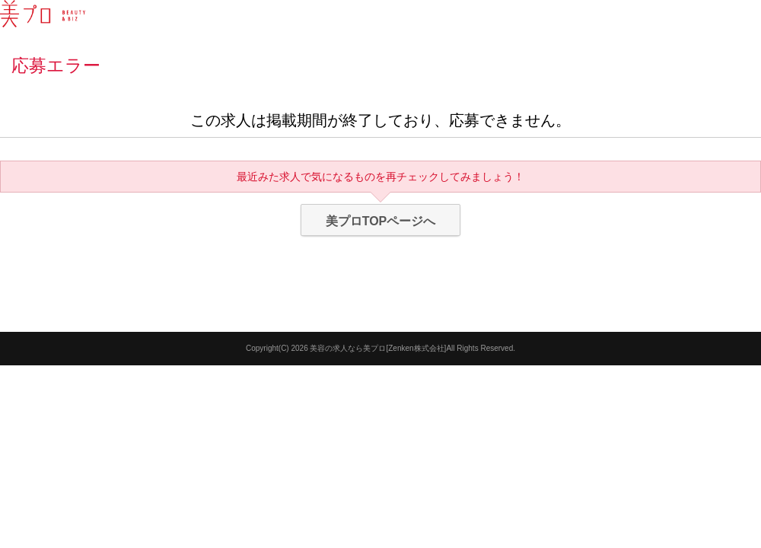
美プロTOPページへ (381, 221)
